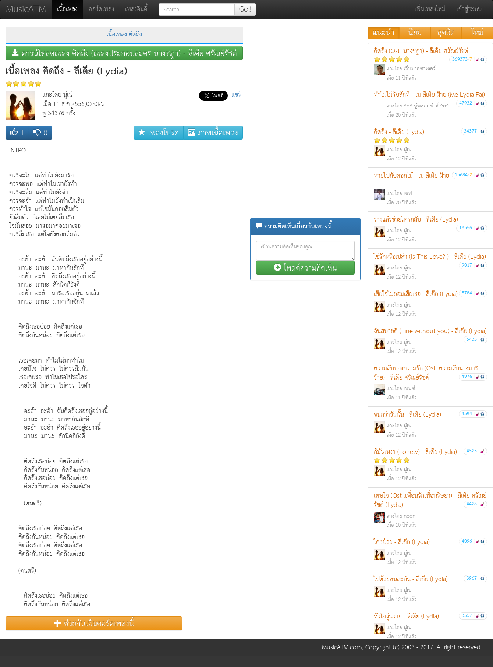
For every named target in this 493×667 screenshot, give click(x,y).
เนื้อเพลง (70, 9)
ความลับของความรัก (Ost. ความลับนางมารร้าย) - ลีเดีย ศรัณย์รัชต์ (430, 383)
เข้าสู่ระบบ (469, 9)
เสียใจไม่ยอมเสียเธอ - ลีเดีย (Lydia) (430, 304)
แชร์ (236, 95)
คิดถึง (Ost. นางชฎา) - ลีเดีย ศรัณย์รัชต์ (430, 64)
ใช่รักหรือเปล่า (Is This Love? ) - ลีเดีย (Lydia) (430, 266)
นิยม (415, 33)
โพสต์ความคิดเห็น (305, 268)
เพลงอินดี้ (136, 9)
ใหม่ (477, 33)
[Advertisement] (213, 253)
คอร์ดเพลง (101, 9)
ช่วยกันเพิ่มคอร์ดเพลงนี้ (94, 623)
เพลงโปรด (158, 133)
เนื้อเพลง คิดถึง (124, 34)
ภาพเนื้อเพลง (213, 133)
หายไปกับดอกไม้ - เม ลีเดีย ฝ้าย (430, 189)
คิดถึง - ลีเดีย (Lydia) (430, 145)
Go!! (245, 9)
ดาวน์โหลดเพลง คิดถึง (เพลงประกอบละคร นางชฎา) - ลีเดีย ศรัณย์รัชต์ (124, 53)
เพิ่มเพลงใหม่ (430, 9)
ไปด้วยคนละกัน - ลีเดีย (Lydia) (430, 589)
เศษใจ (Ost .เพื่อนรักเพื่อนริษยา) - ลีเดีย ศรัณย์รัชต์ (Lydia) (430, 510)
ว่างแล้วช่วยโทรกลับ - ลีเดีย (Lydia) (430, 229)
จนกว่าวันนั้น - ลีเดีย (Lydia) (430, 424)
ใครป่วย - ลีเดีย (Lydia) (430, 552)
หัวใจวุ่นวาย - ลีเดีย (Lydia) (430, 626)
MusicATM (26, 9)
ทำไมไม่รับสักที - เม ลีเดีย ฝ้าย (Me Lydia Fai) (430, 104)
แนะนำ (383, 33)
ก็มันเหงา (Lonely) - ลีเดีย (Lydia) (430, 465)
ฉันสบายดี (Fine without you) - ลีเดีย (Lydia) (430, 341)
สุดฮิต (446, 33)
